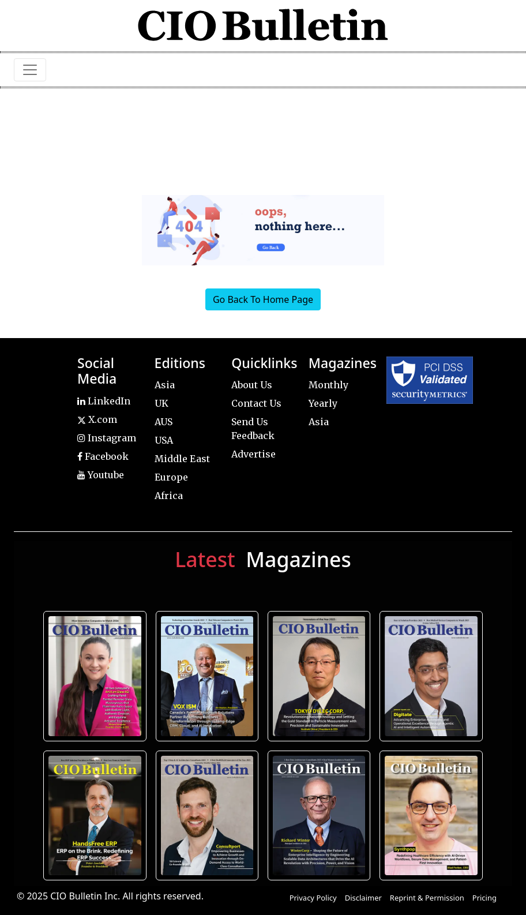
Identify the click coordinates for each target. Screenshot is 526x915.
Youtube (100, 475)
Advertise (253, 454)
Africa (169, 495)
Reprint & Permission (427, 897)
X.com (97, 419)
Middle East (182, 458)
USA (164, 440)
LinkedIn (103, 401)
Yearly (323, 403)
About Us (251, 385)
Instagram (106, 438)
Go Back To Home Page (263, 299)
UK (161, 403)
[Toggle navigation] (30, 69)
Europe (171, 477)
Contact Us (256, 403)
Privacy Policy (313, 897)
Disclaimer (363, 897)
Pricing (484, 897)
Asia (165, 385)
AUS (163, 421)
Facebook (103, 456)
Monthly (328, 385)
